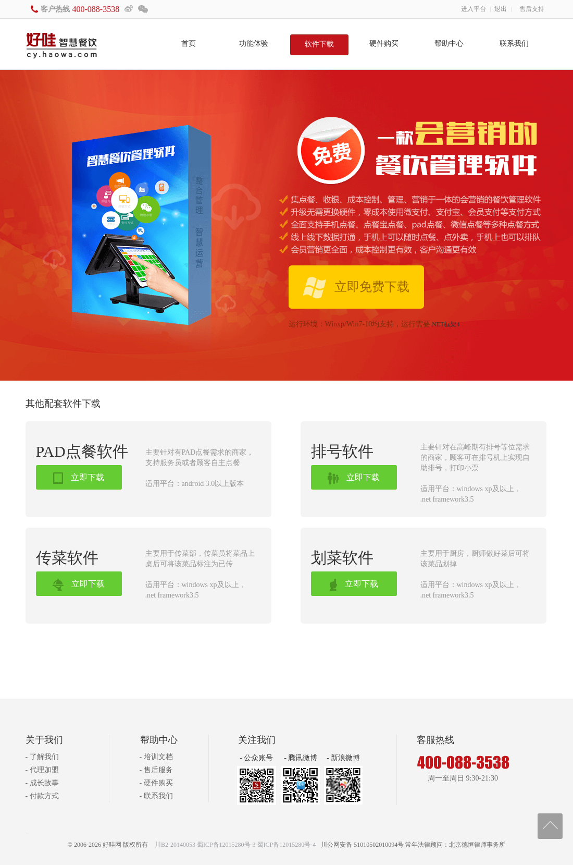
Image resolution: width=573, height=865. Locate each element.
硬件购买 (383, 43)
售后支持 (531, 9)
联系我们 (514, 43)
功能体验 (253, 43)
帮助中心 (449, 43)
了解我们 (44, 757)
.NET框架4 (444, 324)
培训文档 (158, 757)
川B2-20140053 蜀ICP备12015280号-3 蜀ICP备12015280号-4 (235, 844)
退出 (500, 9)
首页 (188, 43)
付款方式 (44, 796)
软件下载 (319, 44)
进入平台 (473, 9)
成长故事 (44, 783)
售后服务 (158, 770)
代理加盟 (44, 770)
